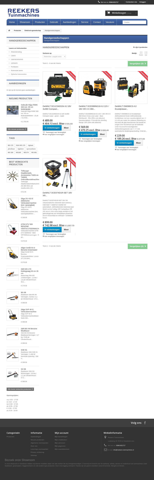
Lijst (145, 53)
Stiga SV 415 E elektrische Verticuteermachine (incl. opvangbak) (28, 202)
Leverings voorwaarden (39, 449)
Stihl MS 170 (20, 145)
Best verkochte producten (18, 163)
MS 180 (10, 152)
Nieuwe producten (20, 98)
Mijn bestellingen (61, 437)
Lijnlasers (14, 63)
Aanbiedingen (69, 22)
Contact (97, 22)
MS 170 (10, 145)
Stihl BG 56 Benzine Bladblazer (29, 330)
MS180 (18, 152)
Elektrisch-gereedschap (33, 30)
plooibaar (11, 149)
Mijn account (61, 432)
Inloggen (142, 2)
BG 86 (23, 292)
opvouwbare (31, 149)
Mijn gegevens (60, 446)
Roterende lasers (16, 70)
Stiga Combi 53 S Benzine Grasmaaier (29, 249)
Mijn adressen (60, 443)
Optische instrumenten (18, 74)
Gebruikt (54, 22)
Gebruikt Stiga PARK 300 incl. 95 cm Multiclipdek (29, 107)
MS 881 (34, 152)
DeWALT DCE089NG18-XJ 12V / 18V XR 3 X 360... (94, 107)
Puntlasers (14, 67)
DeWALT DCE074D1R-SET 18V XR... (57, 194)
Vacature (110, 22)
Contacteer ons (131, 2)
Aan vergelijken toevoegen (54, 134)
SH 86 (23, 369)
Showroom (25, 22)
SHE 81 (24, 350)
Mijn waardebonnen (62, 449)
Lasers (13, 56)
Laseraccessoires (16, 59)
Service (84, 22)
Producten (40, 22)
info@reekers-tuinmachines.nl (123, 450)
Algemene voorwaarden (39, 443)
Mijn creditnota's (61, 440)
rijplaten (21, 149)
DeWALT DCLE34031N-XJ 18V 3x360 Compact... (57, 107)
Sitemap (34, 455)
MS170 (26, 152)
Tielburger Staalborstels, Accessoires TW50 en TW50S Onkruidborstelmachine (30, 175)
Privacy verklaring (37, 452)
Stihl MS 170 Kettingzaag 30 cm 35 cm (29, 271)
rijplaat (30, 145)
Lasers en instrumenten (18, 48)
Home (12, 22)
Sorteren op (47, 53)
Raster (141, 53)
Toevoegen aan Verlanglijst (55, 132)
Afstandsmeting (16, 52)
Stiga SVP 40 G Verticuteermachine (28, 310)
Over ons (34, 446)
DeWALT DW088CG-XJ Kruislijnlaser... (125, 107)
